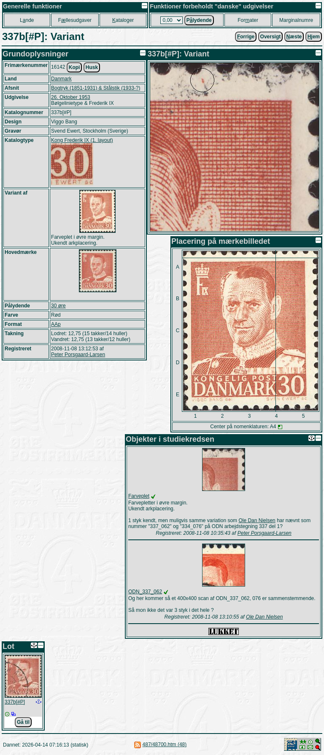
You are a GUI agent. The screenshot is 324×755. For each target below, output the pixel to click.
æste (294, 37)
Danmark (61, 79)
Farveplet (138, 496)
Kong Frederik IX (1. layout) (82, 140)
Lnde (27, 20)
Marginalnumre (296, 20)
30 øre (58, 306)
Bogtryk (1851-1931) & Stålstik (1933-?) (95, 88)
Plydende (199, 20)
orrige (245, 37)
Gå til (23, 722)
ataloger (123, 20)
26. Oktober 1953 (70, 97)
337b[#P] (15, 702)
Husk (92, 67)
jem (314, 37)
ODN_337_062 (145, 592)
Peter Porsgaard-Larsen (78, 354)
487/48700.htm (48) (165, 744)
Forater (248, 20)
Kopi (74, 67)
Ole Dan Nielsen (256, 520)
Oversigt (270, 37)
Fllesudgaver (75, 20)
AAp (56, 324)
